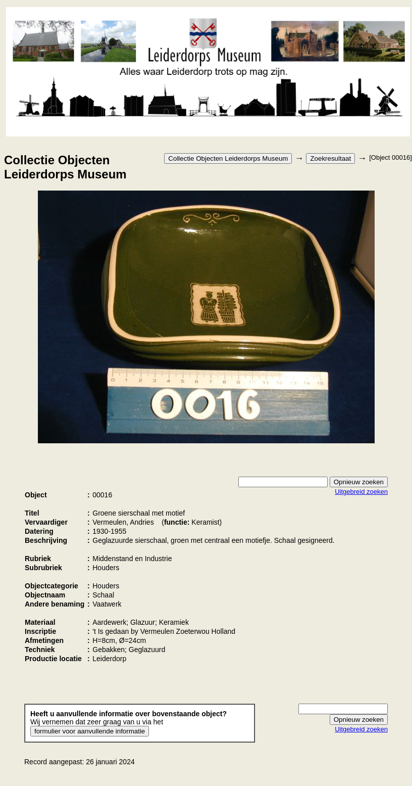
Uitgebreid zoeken (361, 491)
